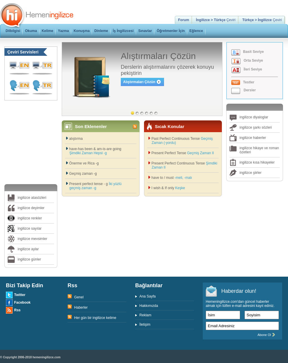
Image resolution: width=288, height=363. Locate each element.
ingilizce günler (29, 259)
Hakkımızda (148, 306)
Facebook (22, 302)
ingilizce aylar (28, 249)
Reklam (145, 315)
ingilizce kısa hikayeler (257, 162)
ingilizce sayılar (29, 228)
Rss (17, 310)
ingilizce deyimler (31, 208)
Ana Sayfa (147, 296)
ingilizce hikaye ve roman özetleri (259, 150)
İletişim (144, 324)
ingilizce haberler (253, 138)
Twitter (19, 295)
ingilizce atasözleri (32, 198)
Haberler (80, 307)
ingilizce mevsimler (32, 239)
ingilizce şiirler (251, 173)
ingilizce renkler (30, 218)
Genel (78, 297)
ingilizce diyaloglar (254, 117)
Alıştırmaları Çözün (139, 82)
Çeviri (215, 20)
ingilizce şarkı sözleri (256, 127)
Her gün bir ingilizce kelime (94, 318)
